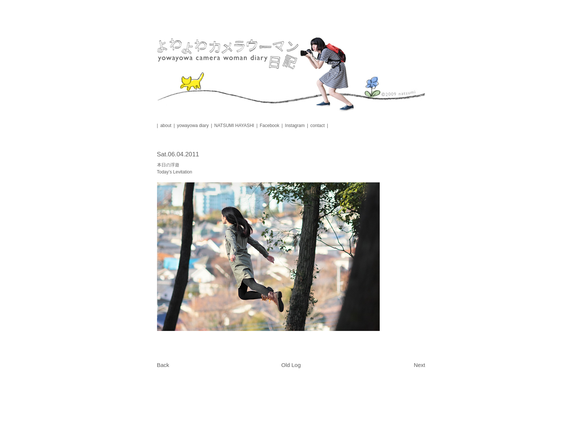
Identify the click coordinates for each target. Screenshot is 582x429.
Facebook (269, 125)
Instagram (295, 125)
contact (317, 125)
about (165, 125)
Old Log (291, 365)
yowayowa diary (193, 125)
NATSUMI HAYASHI (234, 125)
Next (419, 365)
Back (163, 365)
